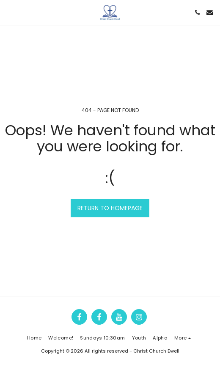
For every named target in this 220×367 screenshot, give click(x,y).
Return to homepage (110, 208)
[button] (9, 12)
